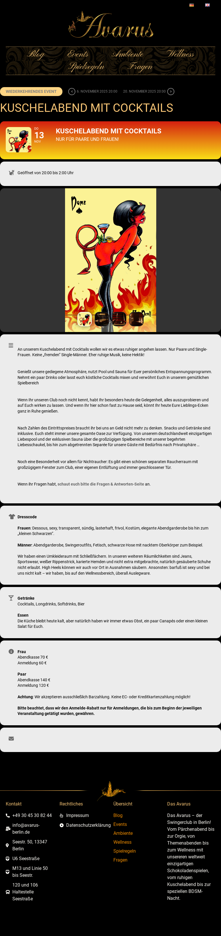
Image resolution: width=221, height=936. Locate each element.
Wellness (180, 55)
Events (78, 55)
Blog (35, 55)
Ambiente (127, 55)
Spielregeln (86, 67)
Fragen (140, 67)
